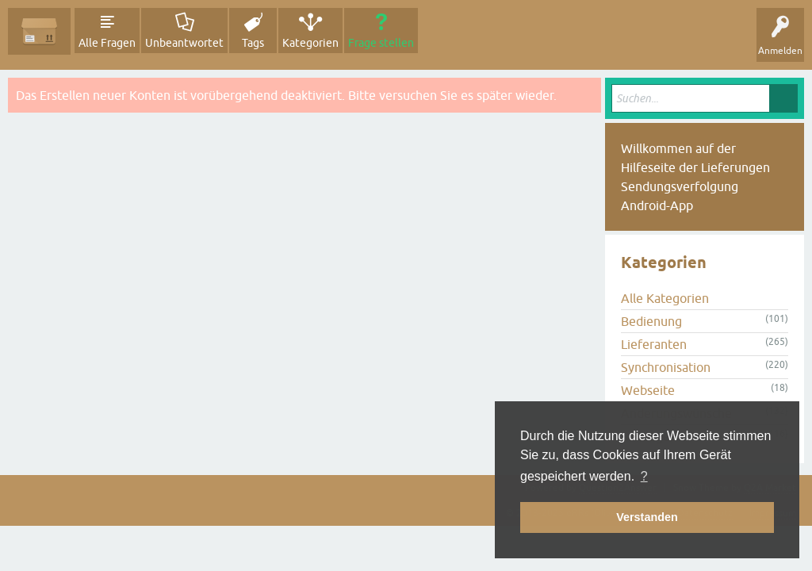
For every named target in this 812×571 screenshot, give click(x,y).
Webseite (648, 390)
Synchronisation (665, 367)
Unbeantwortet (184, 42)
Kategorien (310, 42)
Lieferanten (654, 344)
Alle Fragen (107, 42)
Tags (253, 42)
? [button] (644, 476)
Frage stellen (381, 42)
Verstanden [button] (647, 517)
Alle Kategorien (665, 298)
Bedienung (651, 321)
